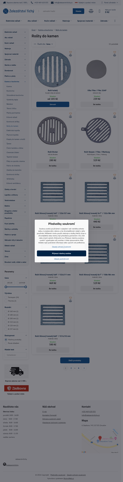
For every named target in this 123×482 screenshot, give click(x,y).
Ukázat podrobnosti (61, 259)
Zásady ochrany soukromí (61, 247)
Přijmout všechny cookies (61, 253)
